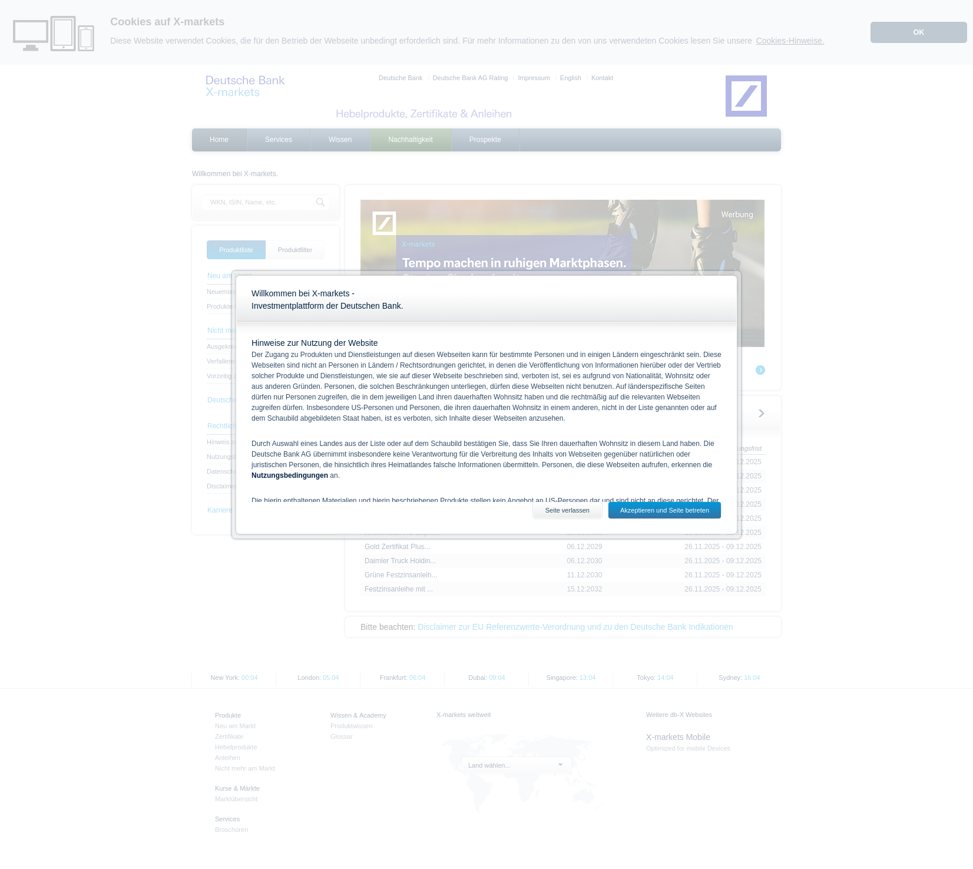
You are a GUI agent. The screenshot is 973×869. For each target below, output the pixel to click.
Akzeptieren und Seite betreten (664, 510)
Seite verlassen (567, 510)
